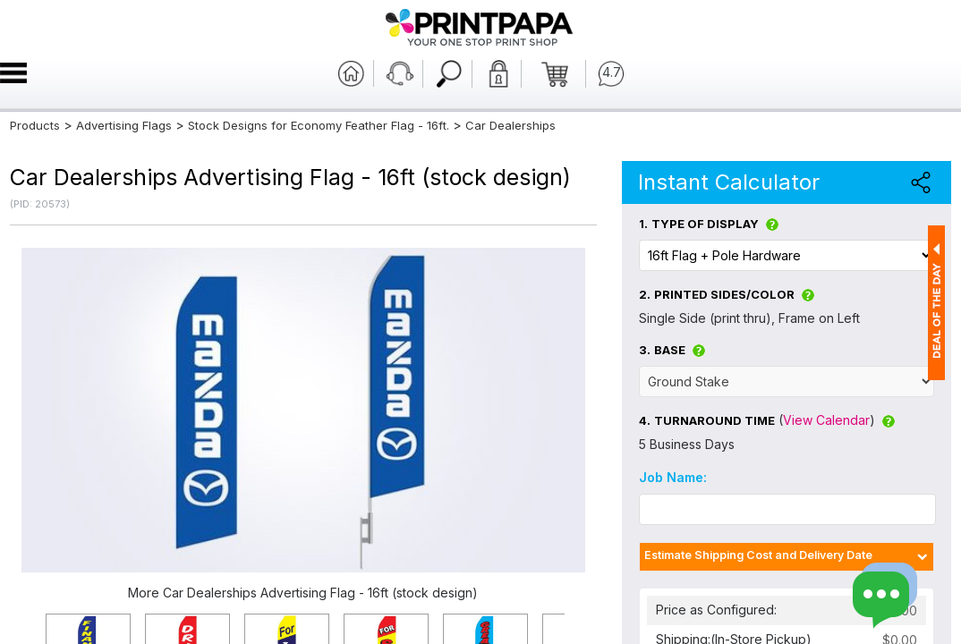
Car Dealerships (510, 125)
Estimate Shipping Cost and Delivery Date (758, 555)
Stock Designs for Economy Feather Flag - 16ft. (318, 125)
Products (35, 125)
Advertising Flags (124, 125)
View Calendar (826, 420)
